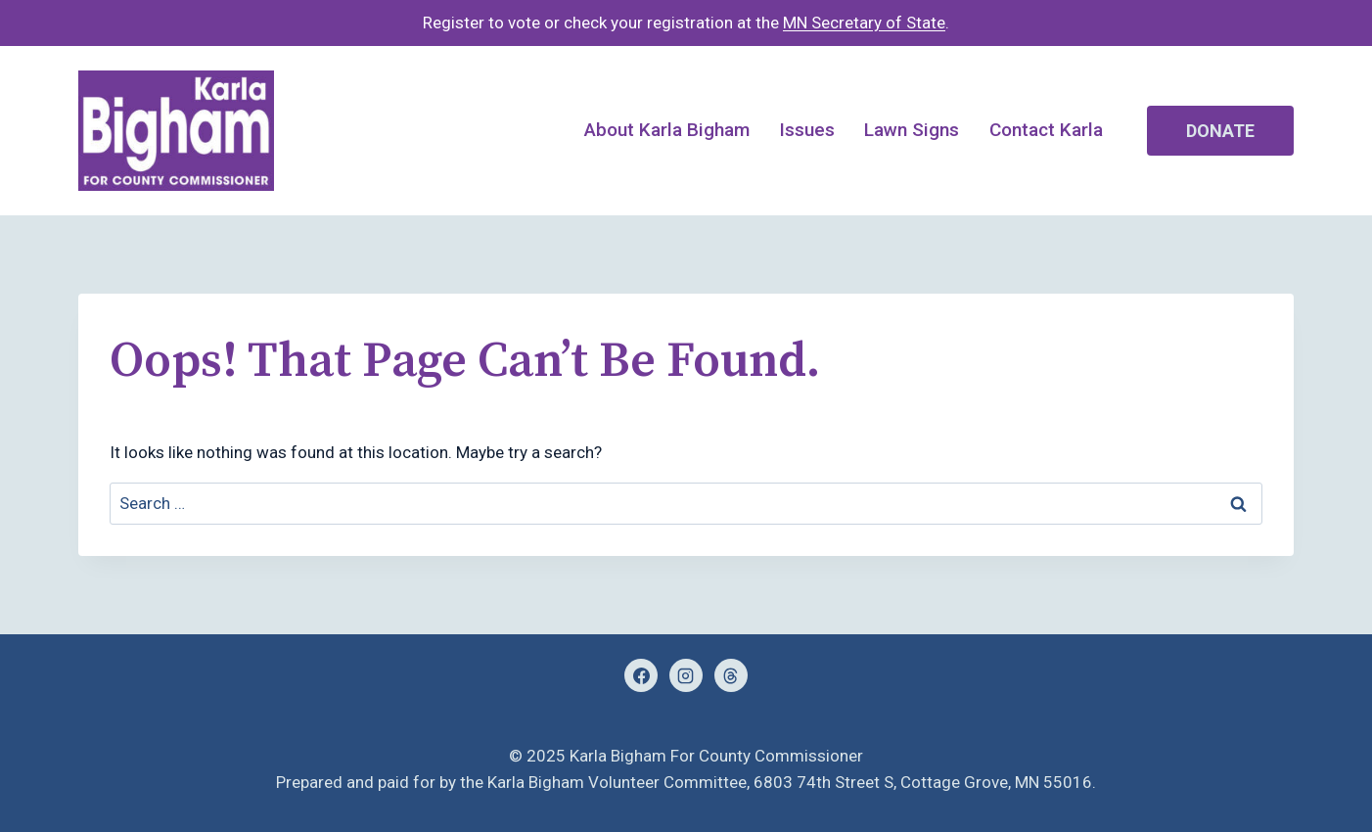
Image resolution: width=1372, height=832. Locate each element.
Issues (807, 129)
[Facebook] (641, 675)
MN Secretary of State (864, 22)
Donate (1220, 130)
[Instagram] (686, 675)
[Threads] (731, 675)
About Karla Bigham (667, 129)
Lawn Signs (911, 129)
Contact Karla (1046, 129)
